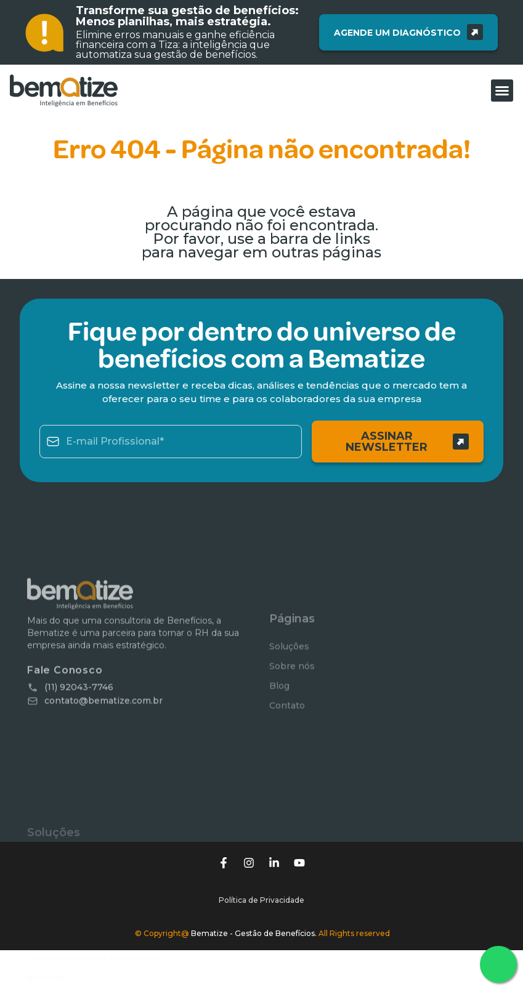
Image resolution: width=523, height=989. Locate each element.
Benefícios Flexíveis (63, 938)
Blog (279, 731)
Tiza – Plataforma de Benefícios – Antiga (102, 958)
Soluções (289, 691)
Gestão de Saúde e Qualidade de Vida (98, 977)
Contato (287, 750)
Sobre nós (292, 711)
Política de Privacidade (261, 872)
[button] (502, 90)
